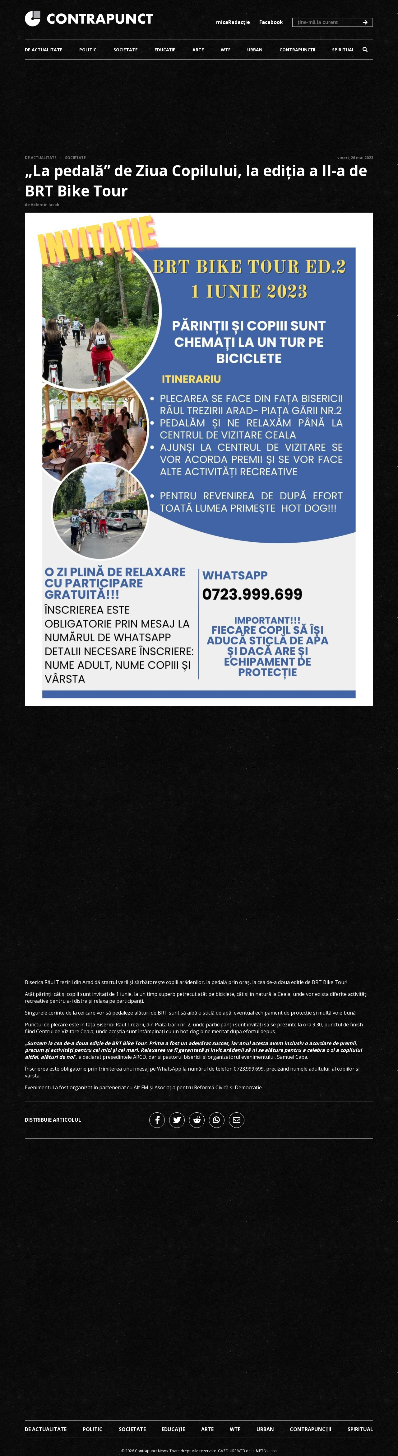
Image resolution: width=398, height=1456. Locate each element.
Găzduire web (231, 1451)
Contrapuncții (297, 50)
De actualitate (43, 50)
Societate (125, 50)
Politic (87, 50)
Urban (254, 50)
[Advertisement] (199, 108)
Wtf (225, 50)
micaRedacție (233, 22)
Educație (165, 50)
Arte (198, 50)
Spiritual (343, 50)
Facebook (271, 22)
